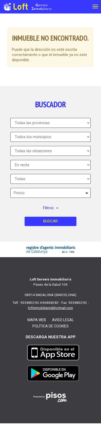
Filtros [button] (50, 208)
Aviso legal (63, 320)
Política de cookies (50, 326)
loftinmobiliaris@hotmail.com (50, 308)
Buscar (50, 221)
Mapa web (36, 320)
